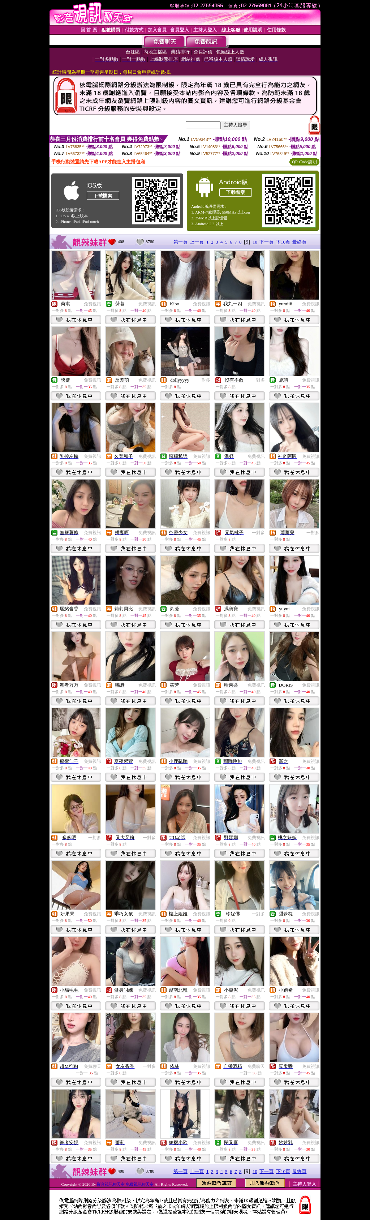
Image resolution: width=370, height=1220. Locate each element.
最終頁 (299, 242)
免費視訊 (92, 303)
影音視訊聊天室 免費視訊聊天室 (125, 1184)
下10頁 (283, 242)
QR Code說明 (304, 161)
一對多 (203, 380)
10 (255, 242)
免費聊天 (92, 1066)
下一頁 (266, 242)
